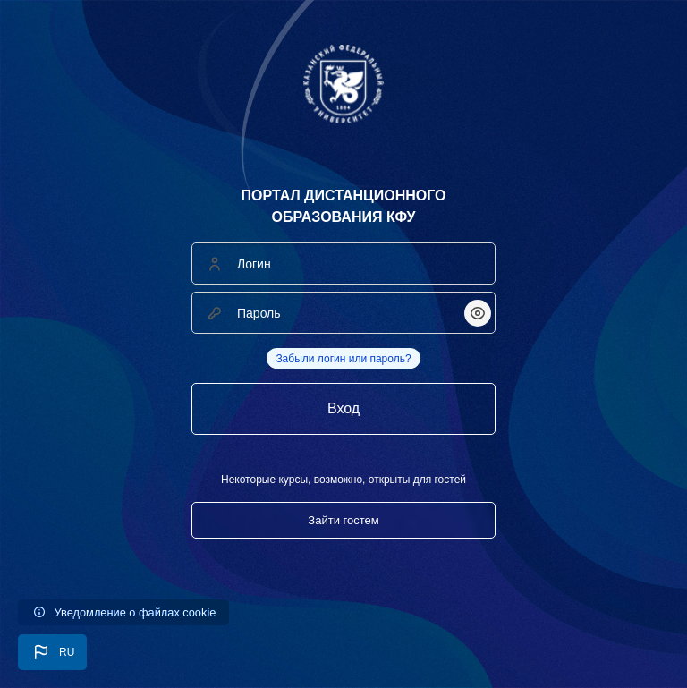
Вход (343, 408)
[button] (52, 652)
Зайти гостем (343, 520)
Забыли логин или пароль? (343, 358)
